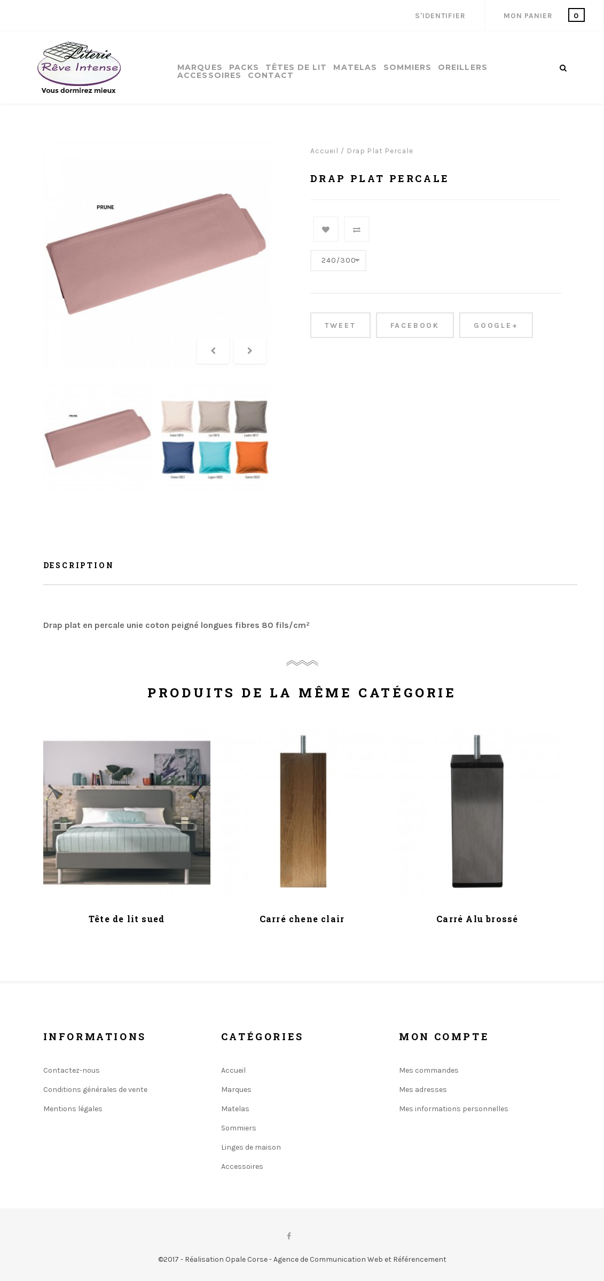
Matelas (354, 68)
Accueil (324, 150)
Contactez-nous (71, 1070)
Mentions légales (73, 1108)
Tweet (340, 325)
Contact (271, 76)
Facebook (415, 325)
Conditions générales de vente (95, 1089)
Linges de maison (251, 1147)
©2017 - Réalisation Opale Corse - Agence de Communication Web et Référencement (302, 1259)
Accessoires (209, 76)
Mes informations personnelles (453, 1108)
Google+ (496, 325)
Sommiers (407, 68)
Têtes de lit (296, 68)
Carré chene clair (302, 918)
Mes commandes (429, 1070)
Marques (199, 68)
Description (78, 565)
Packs (244, 68)
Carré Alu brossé (477, 918)
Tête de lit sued (126, 918)
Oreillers (462, 68)
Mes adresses (423, 1089)
